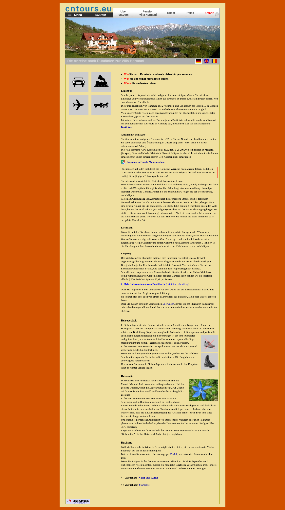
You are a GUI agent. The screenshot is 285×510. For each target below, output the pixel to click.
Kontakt (100, 15)
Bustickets (126, 127)
